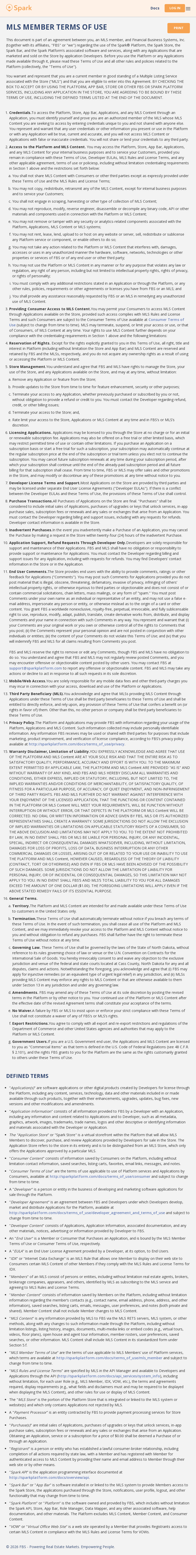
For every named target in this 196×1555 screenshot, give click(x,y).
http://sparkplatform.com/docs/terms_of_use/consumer (100, 1176)
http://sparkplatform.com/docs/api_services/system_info (109, 1376)
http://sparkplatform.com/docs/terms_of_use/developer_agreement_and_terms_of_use (87, 1212)
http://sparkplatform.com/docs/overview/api (49, 1477)
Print (178, 28)
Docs (155, 8)
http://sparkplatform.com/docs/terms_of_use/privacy (77, 744)
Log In (174, 8)
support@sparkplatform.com (35, 668)
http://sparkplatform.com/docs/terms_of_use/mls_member (109, 1357)
